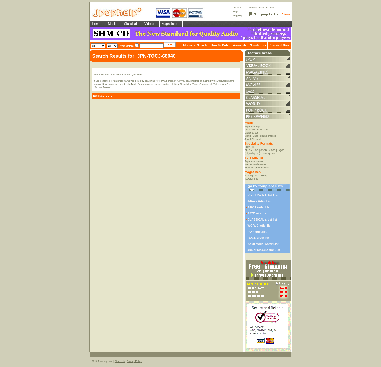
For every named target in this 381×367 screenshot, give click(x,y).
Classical (130, 24)
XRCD (272, 150)
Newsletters (258, 45)
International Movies (255, 164)
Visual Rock (259, 175)
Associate (240, 45)
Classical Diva (279, 45)
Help (235, 11)
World (248, 136)
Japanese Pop (252, 126)
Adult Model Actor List (263, 243)
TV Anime (250, 167)
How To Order (220, 45)
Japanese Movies (254, 161)
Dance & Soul (252, 132)
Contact (237, 7)
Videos (149, 24)
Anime (254, 178)
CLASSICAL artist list (262, 219)
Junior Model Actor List (264, 249)
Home (96, 24)
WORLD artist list (259, 225)
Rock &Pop (263, 129)
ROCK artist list (258, 237)
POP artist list (257, 231)
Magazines (169, 24)
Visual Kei (250, 129)
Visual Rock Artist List (263, 195)
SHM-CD (249, 147)
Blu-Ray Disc (269, 153)
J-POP (248, 175)
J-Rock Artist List (260, 201)
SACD (263, 150)
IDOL (247, 178)
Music (112, 24)
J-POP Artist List (259, 207)
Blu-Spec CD (251, 150)
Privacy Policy (134, 361)
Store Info (120, 361)
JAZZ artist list (258, 213)
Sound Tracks (267, 136)
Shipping (237, 15)
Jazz (247, 139)
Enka (255, 136)
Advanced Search (194, 45)
